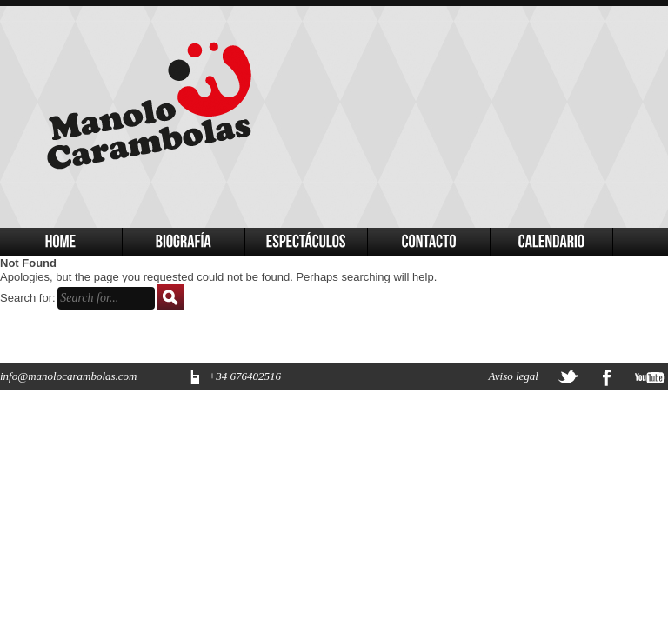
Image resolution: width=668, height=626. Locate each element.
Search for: (28, 297)
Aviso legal (513, 376)
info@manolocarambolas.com (68, 376)
